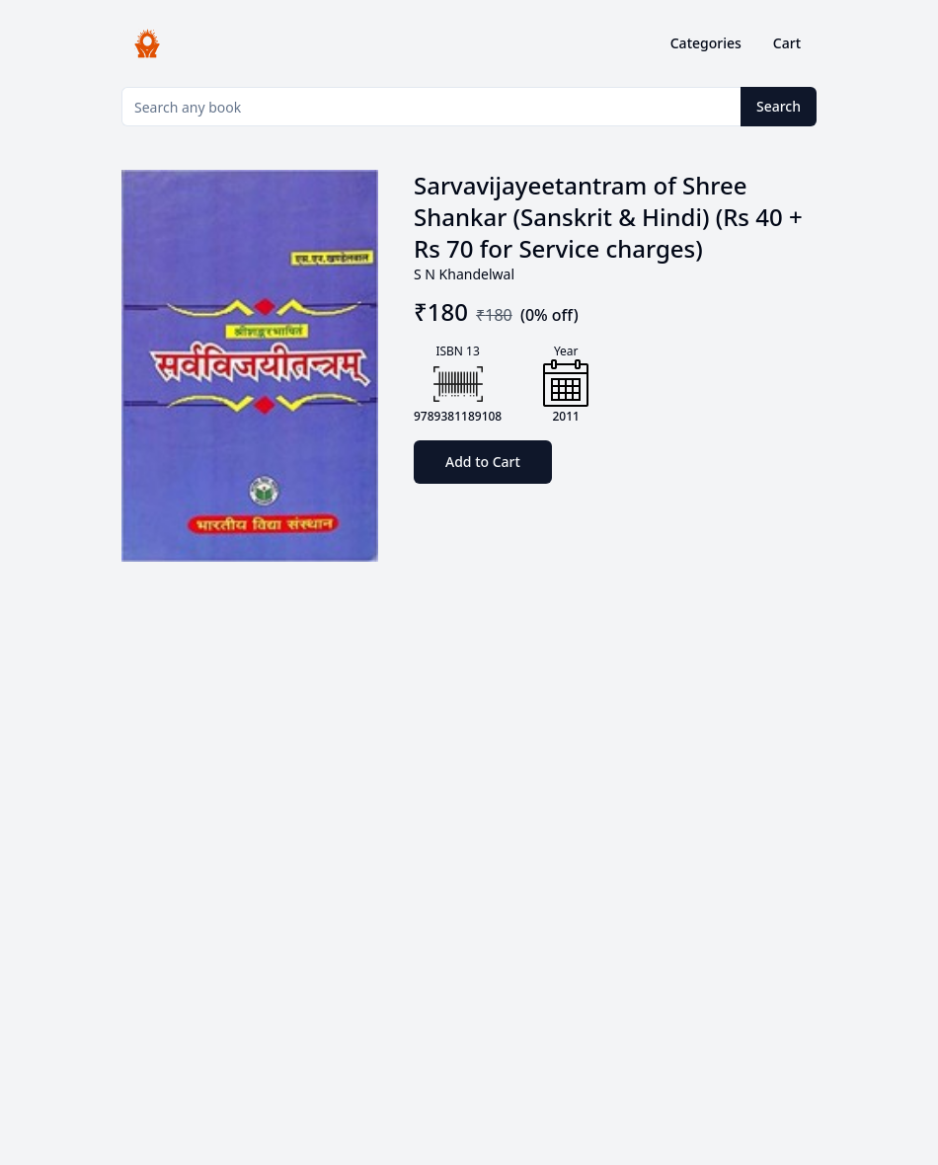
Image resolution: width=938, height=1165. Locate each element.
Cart (787, 43)
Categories (706, 43)
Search (778, 106)
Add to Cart (482, 461)
